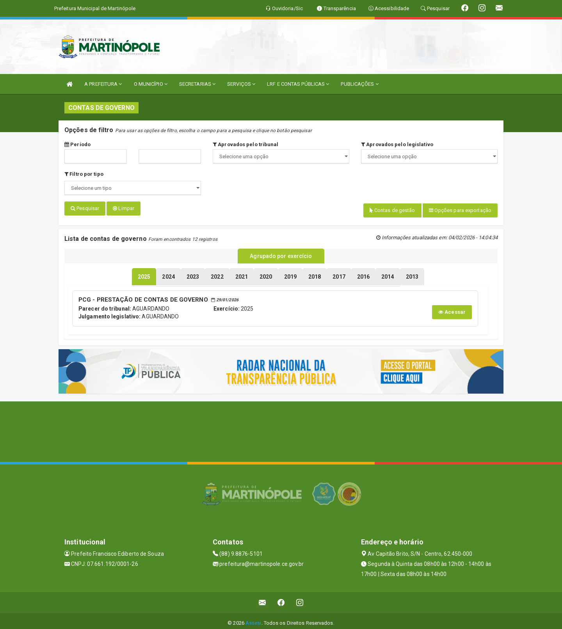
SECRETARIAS (197, 84)
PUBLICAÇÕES (359, 84)
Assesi (253, 619)
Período (77, 144)
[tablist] (144, 273)
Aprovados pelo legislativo (397, 144)
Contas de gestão (392, 210)
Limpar (123, 208)
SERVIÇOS (241, 84)
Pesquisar (85, 208)
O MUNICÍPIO (150, 84)
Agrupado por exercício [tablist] (281, 254)
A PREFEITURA (103, 84)
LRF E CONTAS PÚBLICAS (298, 84)
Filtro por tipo (83, 174)
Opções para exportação (460, 210)
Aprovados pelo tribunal (246, 144)
